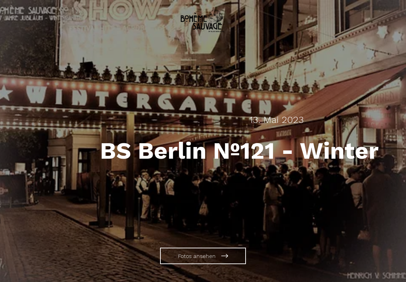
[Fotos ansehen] (203, 256)
